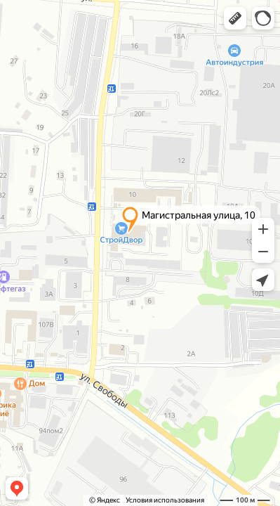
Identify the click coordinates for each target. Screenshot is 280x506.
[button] (235, 18)
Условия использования (165, 500)
